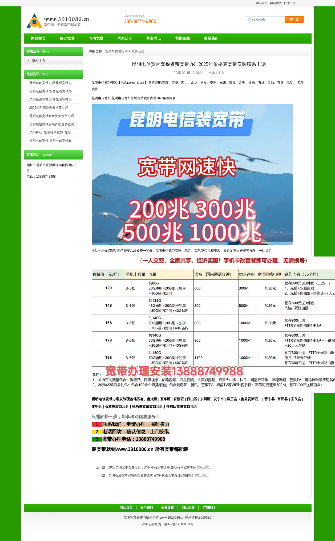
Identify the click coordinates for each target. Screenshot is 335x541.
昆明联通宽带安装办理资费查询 (51, 124)
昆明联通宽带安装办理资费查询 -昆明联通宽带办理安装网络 (150, 475)
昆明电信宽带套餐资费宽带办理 (51, 116)
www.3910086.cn (172, 517)
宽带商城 (182, 38)
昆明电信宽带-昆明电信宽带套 (50, 141)
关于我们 (146, 508)
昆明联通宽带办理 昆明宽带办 (50, 99)
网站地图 (276, 3)
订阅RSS (209, 508)
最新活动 (38, 60)
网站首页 (262, 3)
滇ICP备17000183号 (178, 524)
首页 (108, 51)
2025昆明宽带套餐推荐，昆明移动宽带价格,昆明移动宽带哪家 (152, 467)
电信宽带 (95, 38)
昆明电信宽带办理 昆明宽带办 (50, 91)
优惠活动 (124, 38)
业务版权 (167, 508)
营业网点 (153, 38)
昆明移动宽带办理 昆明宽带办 (50, 83)
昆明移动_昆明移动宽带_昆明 (50, 132)
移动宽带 (67, 38)
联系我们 (211, 38)
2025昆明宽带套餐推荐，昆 (48, 108)
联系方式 (290, 3)
